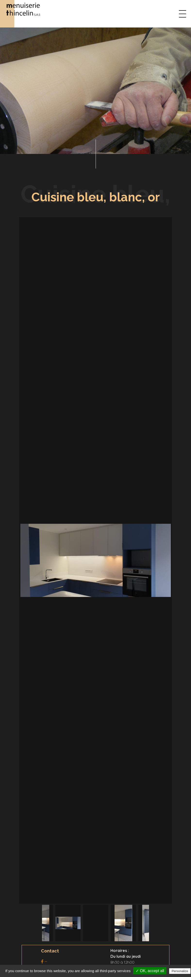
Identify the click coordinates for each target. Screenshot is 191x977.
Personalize (180, 971)
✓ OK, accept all (150, 971)
